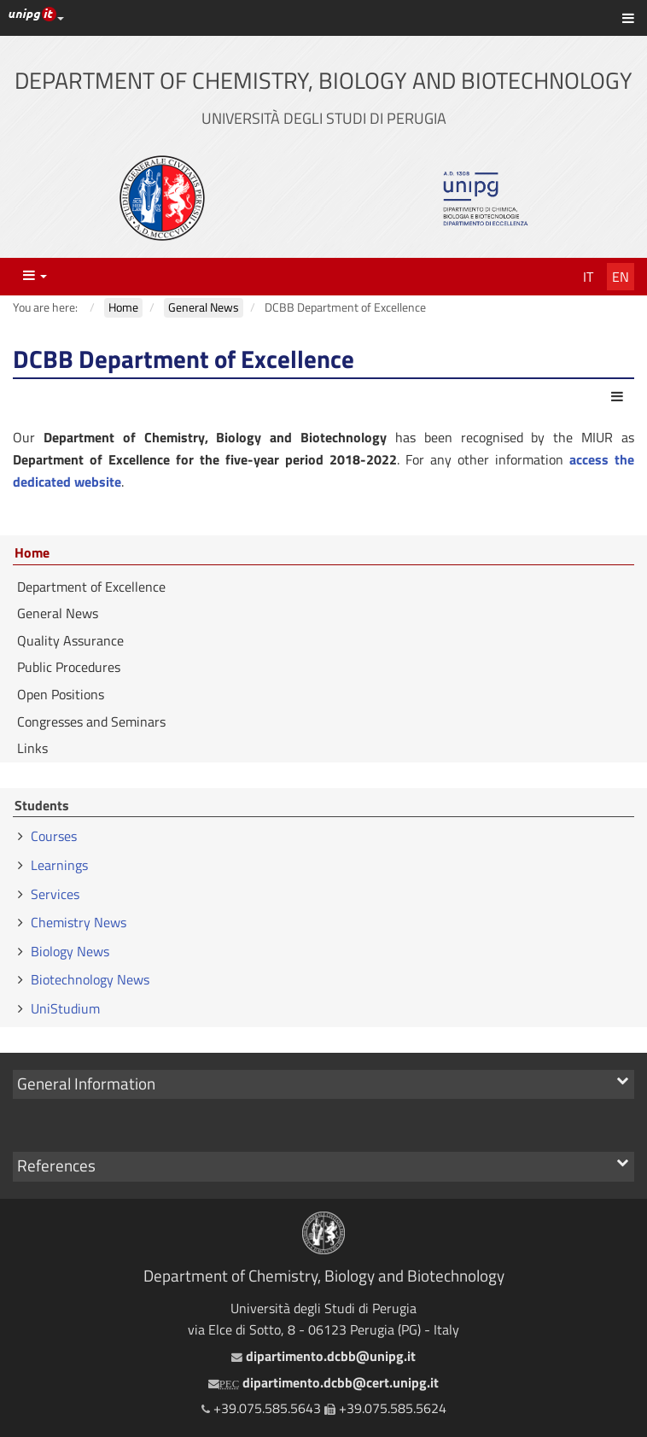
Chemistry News (78, 922)
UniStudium (65, 1008)
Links (32, 748)
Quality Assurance (70, 640)
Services (55, 894)
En (620, 276)
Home (32, 553)
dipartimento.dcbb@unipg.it (323, 1356)
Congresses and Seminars (91, 721)
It (588, 276)
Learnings (59, 865)
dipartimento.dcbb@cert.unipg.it (323, 1382)
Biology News (70, 951)
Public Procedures (68, 667)
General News (57, 613)
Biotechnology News (90, 979)
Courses (54, 836)
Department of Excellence (91, 586)
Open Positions (60, 694)
